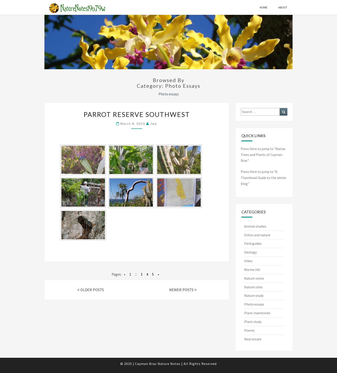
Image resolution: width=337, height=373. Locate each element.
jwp (153, 123)
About (282, 7)
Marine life (252, 269)
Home (263, 7)
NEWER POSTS (183, 289)
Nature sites (253, 287)
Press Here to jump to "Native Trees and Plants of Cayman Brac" (263, 155)
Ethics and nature (257, 235)
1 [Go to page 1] (130, 274)
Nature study (253, 295)
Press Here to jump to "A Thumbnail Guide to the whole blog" (263, 177)
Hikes (248, 261)
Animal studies (255, 226)
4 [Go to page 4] (147, 274)
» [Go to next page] (158, 274)
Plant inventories (257, 313)
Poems (249, 330)
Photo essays (254, 304)
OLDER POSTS (90, 289)
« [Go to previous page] (124, 274)
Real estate (252, 339)
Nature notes (254, 278)
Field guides (253, 243)
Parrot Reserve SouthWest (137, 114)
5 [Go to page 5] (153, 274)
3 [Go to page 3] (141, 274)
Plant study (252, 321)
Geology (250, 252)
